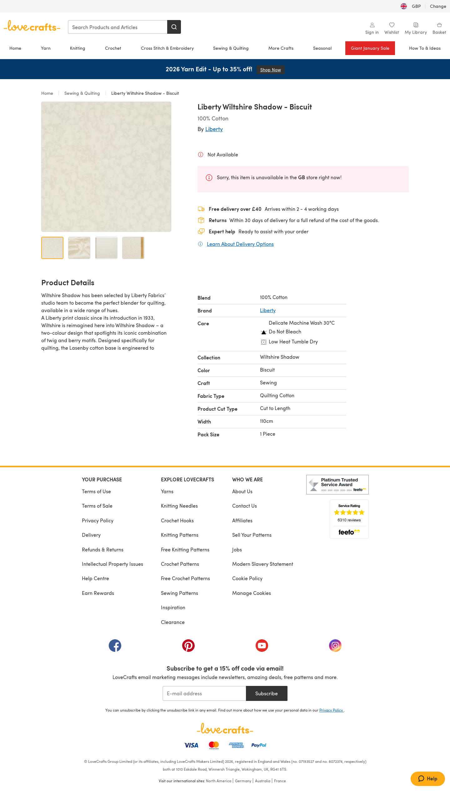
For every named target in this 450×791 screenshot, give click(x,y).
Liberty (214, 129)
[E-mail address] (204, 693)
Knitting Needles (179, 505)
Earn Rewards (98, 593)
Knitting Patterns (179, 534)
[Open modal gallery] (106, 167)
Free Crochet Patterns (185, 578)
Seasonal (322, 48)
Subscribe (266, 693)
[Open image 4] (133, 248)
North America (218, 780)
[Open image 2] (79, 248)
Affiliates (242, 520)
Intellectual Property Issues (112, 563)
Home (15, 48)
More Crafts (280, 48)
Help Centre (95, 578)
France (280, 780)
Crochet (113, 48)
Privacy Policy (97, 520)
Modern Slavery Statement (262, 563)
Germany (243, 780)
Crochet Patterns (180, 563)
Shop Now (272, 70)
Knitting (77, 48)
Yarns (167, 491)
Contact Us (244, 505)
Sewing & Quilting (231, 48)
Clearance (173, 622)
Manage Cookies (251, 593)
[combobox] (118, 27)
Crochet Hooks (177, 520)
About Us (242, 491)
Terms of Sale (97, 505)
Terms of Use (96, 491)
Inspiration (173, 607)
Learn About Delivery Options (240, 243)
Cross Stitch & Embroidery (167, 48)
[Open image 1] (52, 248)
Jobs (237, 549)
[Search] (174, 27)
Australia (262, 780)
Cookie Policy (247, 578)
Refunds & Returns (102, 549)
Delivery (91, 534)
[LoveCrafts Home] (225, 728)
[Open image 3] (106, 248)
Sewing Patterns (179, 593)
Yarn (46, 48)
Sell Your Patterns (252, 534)
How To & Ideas (425, 48)
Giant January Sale (370, 48)
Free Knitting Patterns (185, 549)
